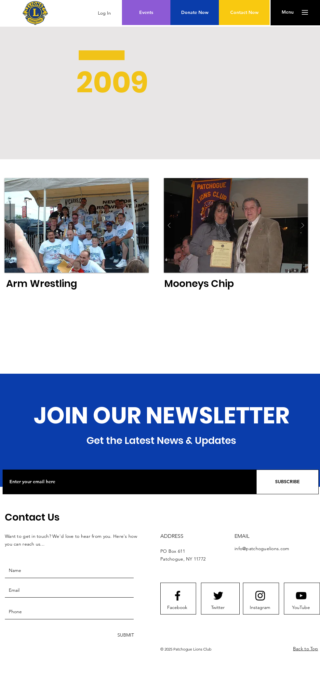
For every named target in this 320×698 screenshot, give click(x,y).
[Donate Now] (194, 12)
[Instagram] (260, 607)
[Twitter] (218, 607)
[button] (287, 12)
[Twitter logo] (218, 595)
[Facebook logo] (177, 595)
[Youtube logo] (301, 595)
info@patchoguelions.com (261, 548)
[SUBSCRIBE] (287, 482)
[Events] (146, 12)
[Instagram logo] (260, 595)
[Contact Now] (244, 12)
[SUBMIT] (125, 635)
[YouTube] (300, 607)
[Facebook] (177, 607)
